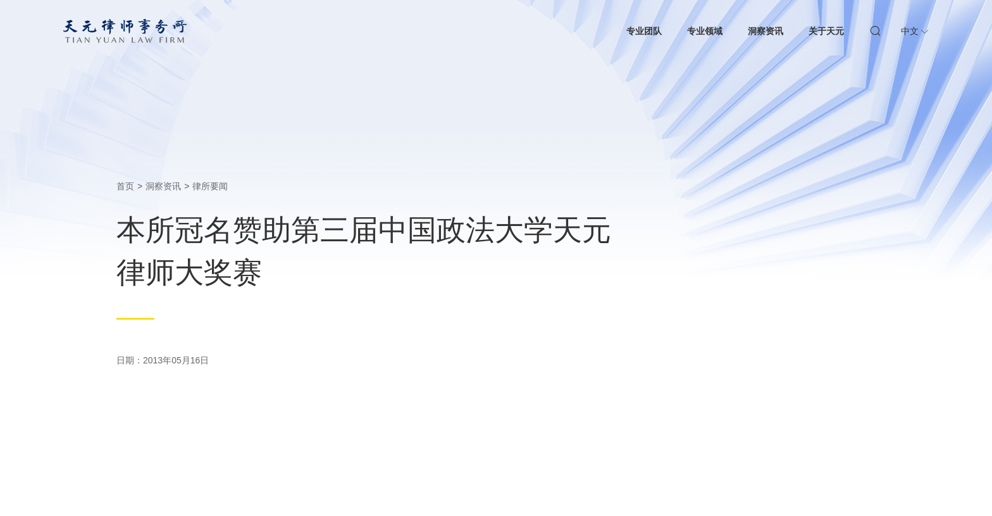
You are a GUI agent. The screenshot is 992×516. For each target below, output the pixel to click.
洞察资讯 (765, 31)
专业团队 (644, 31)
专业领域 (704, 31)
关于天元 (826, 31)
